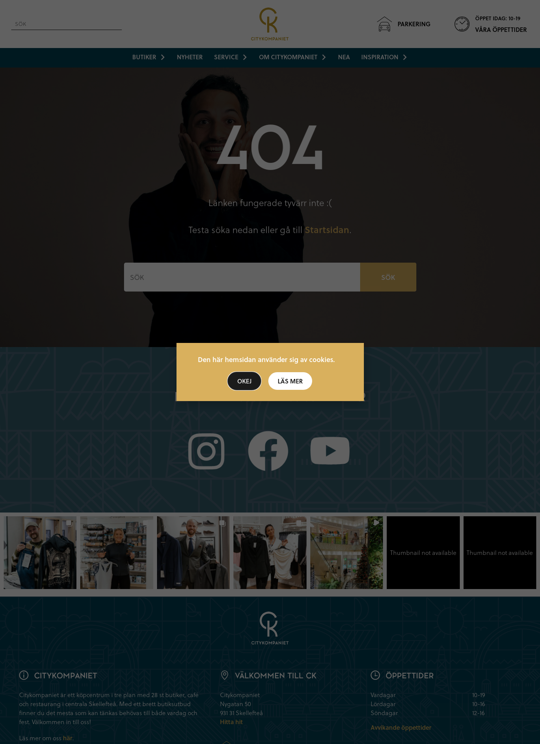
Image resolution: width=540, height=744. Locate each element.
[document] (270, 372)
